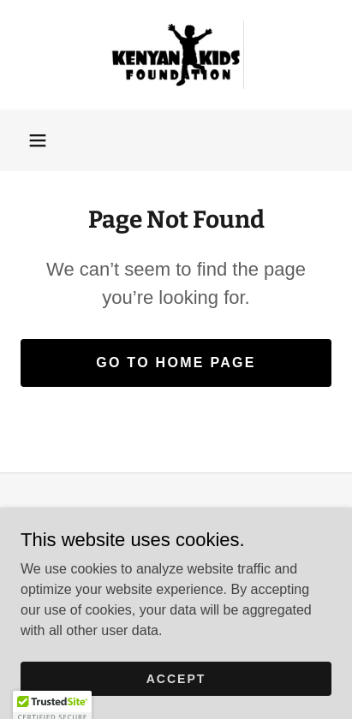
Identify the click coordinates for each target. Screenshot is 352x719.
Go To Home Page (176, 362)
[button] (38, 140)
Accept (176, 678)
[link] (176, 55)
